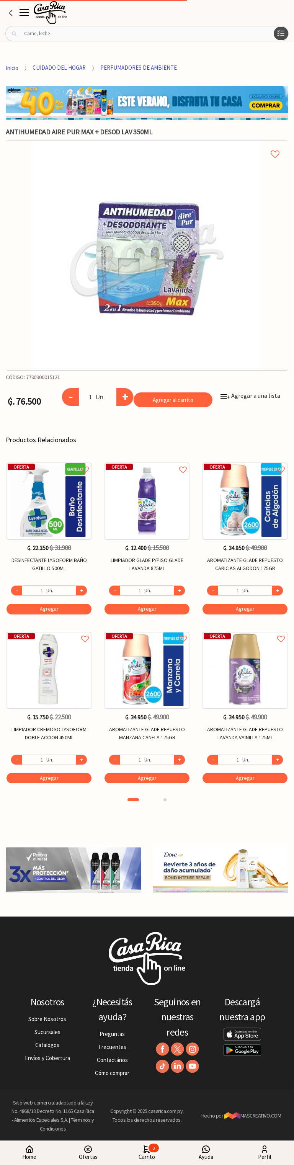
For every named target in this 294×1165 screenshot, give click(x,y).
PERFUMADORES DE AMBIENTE (138, 67)
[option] (147, 255)
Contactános (112, 1060)
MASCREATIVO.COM (252, 1115)
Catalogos (47, 1045)
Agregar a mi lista (147, 145)
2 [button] (165, 799)
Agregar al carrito (173, 400)
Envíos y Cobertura (47, 1058)
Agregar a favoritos (49, 461)
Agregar (49, 608)
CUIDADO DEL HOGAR (59, 67)
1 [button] (133, 799)
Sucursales (47, 1032)
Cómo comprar (112, 1073)
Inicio (12, 67)
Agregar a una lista (250, 395)
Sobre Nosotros (47, 1019)
